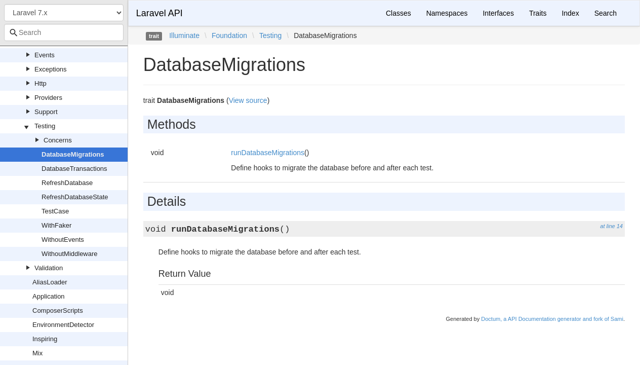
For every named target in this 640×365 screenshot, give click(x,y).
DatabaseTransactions (74, 168)
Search (605, 13)
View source (248, 100)
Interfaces (498, 13)
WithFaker (56, 225)
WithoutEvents (63, 239)
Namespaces (447, 13)
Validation (48, 268)
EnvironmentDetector (63, 324)
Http (40, 83)
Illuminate (184, 35)
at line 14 (611, 226)
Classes (398, 13)
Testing (44, 126)
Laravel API (159, 13)
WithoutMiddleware (70, 254)
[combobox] (64, 32)
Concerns (58, 140)
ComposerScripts (57, 310)
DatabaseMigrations (73, 154)
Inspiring (44, 339)
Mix (37, 353)
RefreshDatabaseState (75, 197)
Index (570, 13)
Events (44, 55)
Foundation (229, 35)
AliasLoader (49, 282)
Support (46, 112)
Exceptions (50, 69)
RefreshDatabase (67, 183)
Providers (48, 97)
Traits (537, 13)
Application (48, 296)
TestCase (55, 211)
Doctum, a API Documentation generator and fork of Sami (552, 319)
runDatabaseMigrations (267, 153)
